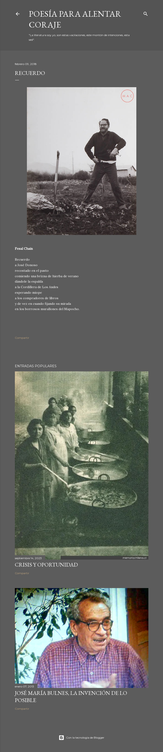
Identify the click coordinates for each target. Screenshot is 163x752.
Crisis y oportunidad (46, 564)
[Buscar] (145, 12)
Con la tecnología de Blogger (81, 737)
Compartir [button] (22, 337)
